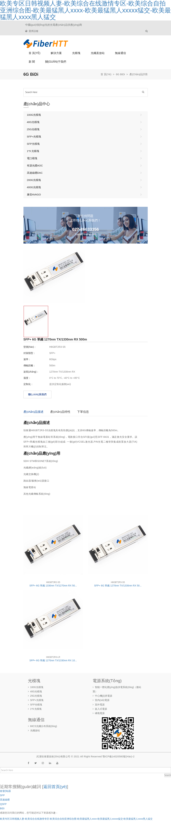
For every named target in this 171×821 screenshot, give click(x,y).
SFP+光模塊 (34, 136)
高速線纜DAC (35, 172)
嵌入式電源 (100, 709)
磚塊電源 (99, 713)
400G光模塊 (34, 187)
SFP (2, 795)
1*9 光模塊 (33, 151)
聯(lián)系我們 (37, 394)
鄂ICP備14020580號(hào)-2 (118, 756)
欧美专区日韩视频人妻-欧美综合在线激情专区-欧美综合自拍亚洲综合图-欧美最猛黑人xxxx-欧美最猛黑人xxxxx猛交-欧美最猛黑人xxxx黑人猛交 (76, 818)
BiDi (2, 808)
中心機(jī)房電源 (102, 695)
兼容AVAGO (34, 194)
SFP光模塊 (33, 143)
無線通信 (120, 53)
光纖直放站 (98, 53)
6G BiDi (120, 74)
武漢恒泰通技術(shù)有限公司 (53, 756)
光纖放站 (34, 730)
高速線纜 (5, 799)
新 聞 (32, 61)
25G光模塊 (33, 129)
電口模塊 (32, 158)
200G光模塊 (34, 180)
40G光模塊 (33, 122)
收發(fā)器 (5, 791)
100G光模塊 (34, 114)
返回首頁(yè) (55, 786)
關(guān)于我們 (55, 61)
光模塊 (76, 53)
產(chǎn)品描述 (33, 411)
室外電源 (99, 704)
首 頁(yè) (34, 53)
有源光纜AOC (35, 165)
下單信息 (83, 411)
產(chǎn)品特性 (60, 411)
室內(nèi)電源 (101, 700)
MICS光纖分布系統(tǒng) (42, 726)
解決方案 (56, 53)
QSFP (3, 804)
